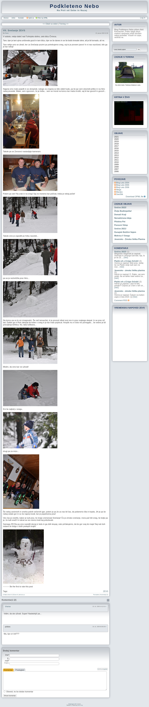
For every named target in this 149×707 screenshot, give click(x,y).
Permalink (96, 594)
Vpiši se (30, 18)
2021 (116, 137)
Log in (142, 18)
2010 (116, 162)
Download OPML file (135, 197)
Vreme (8, 606)
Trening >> (63, 24)
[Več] (126, 258)
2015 (116, 151)
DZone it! (15, 594)
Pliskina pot (119, 222)
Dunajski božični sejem (125, 232)
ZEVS (105, 591)
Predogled (19, 670)
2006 (116, 171)
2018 (116, 144)
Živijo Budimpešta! (123, 211)
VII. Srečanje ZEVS (14, 30)
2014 (116, 153)
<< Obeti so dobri (50, 24)
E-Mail (5, 594)
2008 (116, 167)
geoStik (119, 194)
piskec (7, 33)
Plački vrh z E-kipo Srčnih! (126, 261)
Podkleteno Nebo (74, 6)
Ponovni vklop (121, 225)
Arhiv (13, 18)
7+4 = (6, 663)
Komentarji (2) (104, 594)
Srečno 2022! (120, 207)
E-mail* (7, 659)
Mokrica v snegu (122, 236)
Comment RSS (121, 300)
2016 (116, 148)
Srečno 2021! (120, 229)
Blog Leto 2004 (122, 183)
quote (105, 669)
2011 (116, 160)
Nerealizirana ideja (122, 218)
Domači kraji (120, 215)
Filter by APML (42, 18)
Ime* (7, 655)
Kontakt (21, 18)
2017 (116, 146)
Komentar (8, 670)
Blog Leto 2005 (122, 185)
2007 (116, 169)
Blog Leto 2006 (122, 187)
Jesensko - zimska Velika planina (129, 239)
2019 (116, 141)
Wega (118, 190)
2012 (116, 158)
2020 (116, 139)
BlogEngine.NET (72, 704)
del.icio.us (22, 594)
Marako (119, 192)
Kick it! (10, 594)
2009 (116, 165)
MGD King (80, 705)
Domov (6, 18)
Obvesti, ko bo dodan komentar (19, 692)
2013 (116, 155)
